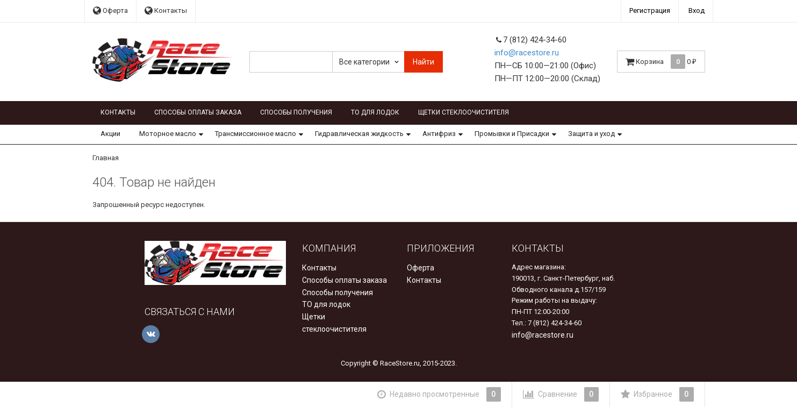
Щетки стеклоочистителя (463, 112)
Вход (696, 10)
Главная (105, 158)
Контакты (166, 10)
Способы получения (296, 112)
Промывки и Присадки (512, 134)
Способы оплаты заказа (197, 112)
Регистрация (649, 10)
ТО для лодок (375, 112)
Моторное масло (167, 134)
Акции (110, 134)
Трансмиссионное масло (255, 134)
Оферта (110, 10)
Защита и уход (591, 134)
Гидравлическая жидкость (359, 134)
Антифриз (439, 134)
